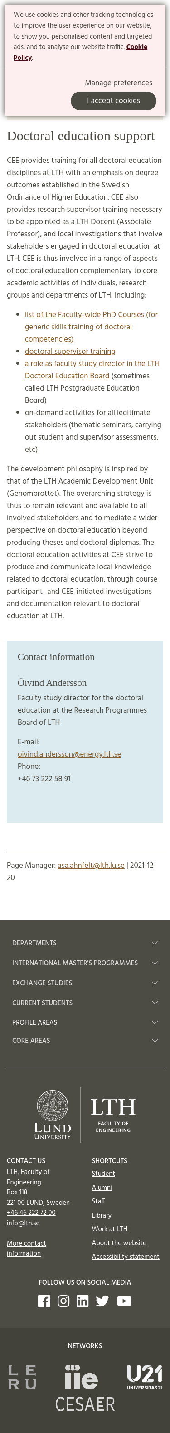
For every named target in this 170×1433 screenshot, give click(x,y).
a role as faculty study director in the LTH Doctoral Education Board (92, 370)
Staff (98, 1201)
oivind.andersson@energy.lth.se (69, 754)
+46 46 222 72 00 (31, 1213)
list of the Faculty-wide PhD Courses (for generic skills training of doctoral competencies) (91, 327)
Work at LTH (110, 1229)
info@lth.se (23, 1223)
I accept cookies (113, 101)
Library (102, 1215)
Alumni (102, 1188)
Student (103, 1174)
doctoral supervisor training (70, 352)
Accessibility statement (126, 1257)
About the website (119, 1243)
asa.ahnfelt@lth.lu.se (91, 866)
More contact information (26, 1249)
